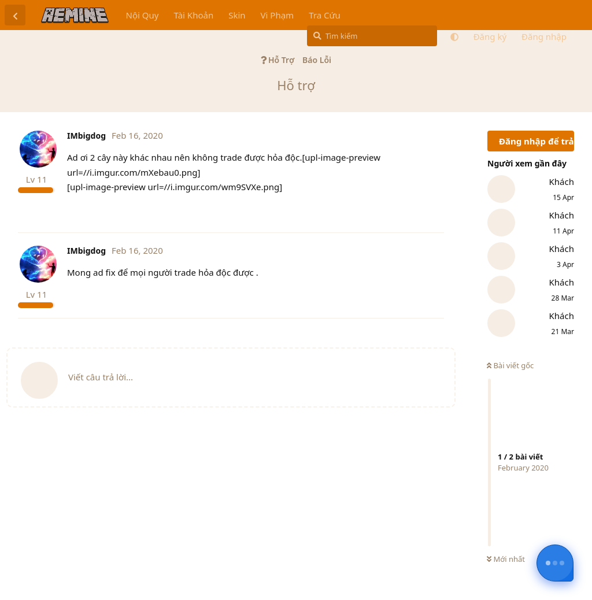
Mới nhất (506, 559)
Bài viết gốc (510, 365)
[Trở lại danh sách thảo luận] (15, 15)
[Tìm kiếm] (372, 35)
